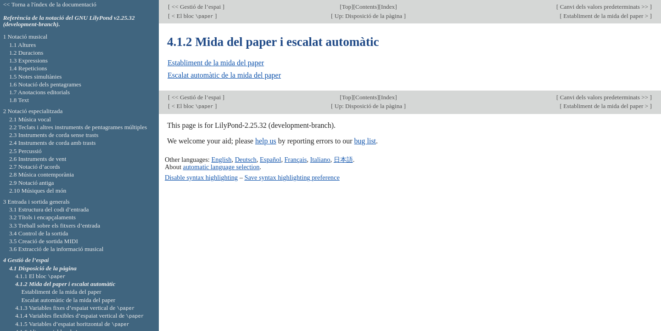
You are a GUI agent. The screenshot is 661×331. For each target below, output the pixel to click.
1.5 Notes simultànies (35, 76)
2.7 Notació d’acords (34, 166)
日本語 (343, 159)
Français (296, 159)
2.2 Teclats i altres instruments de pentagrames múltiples (78, 127)
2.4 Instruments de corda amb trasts (52, 142)
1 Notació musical (25, 36)
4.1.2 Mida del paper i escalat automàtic (65, 283)
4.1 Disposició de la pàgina (43, 268)
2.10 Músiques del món (38, 190)
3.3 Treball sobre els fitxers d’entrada (54, 225)
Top (346, 6)
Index (388, 6)
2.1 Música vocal (30, 119)
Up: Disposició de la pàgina (368, 15)
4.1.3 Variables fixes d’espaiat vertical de (74, 307)
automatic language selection (221, 167)
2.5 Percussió (25, 151)
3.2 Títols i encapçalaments (42, 217)
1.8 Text (19, 100)
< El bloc (192, 15)
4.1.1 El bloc (40, 276)
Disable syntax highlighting (201, 177)
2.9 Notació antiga (31, 182)
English (221, 159)
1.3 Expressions (28, 60)
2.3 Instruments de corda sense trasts (54, 134)
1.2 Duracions (26, 52)
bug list (365, 141)
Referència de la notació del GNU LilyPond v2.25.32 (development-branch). (69, 21)
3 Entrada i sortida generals (36, 201)
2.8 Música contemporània (41, 174)
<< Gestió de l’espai (196, 6)
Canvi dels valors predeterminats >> (604, 6)
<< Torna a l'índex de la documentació (49, 4)
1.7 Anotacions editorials (39, 92)
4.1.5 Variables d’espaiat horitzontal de (72, 323)
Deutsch (246, 159)
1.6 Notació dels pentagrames (45, 84)
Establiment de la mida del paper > (606, 15)
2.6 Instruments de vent (38, 158)
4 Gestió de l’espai (26, 260)
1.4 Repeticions (28, 68)
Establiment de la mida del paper (216, 63)
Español (270, 159)
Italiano (320, 159)
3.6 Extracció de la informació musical (56, 248)
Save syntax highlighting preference (291, 177)
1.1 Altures (22, 44)
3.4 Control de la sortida (38, 233)
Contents (366, 6)
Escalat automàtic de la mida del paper (224, 75)
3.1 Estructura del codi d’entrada (49, 209)
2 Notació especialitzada (33, 111)
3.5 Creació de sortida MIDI (43, 241)
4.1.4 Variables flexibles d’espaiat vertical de (79, 315)
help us (265, 141)
